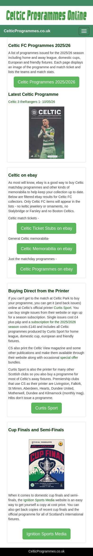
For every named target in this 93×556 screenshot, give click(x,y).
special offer (69, 357)
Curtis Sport (62, 308)
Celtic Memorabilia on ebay (46, 248)
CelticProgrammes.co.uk (27, 31)
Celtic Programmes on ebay (46, 269)
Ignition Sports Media (39, 500)
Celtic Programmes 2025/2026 (46, 82)
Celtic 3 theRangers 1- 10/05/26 (31, 102)
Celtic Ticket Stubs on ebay (46, 228)
